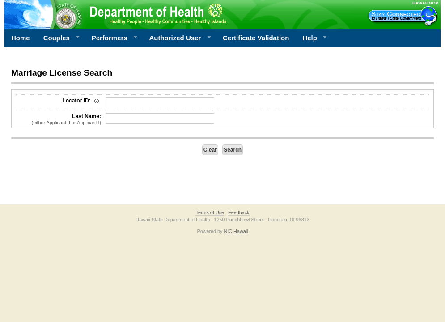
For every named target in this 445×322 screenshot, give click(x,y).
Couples (58, 38)
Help (311, 38)
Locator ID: (81, 100)
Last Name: (58, 119)
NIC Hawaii (236, 231)
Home (20, 38)
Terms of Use (209, 212)
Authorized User (176, 38)
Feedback (238, 212)
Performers (111, 38)
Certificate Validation (256, 38)
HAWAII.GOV (425, 2)
